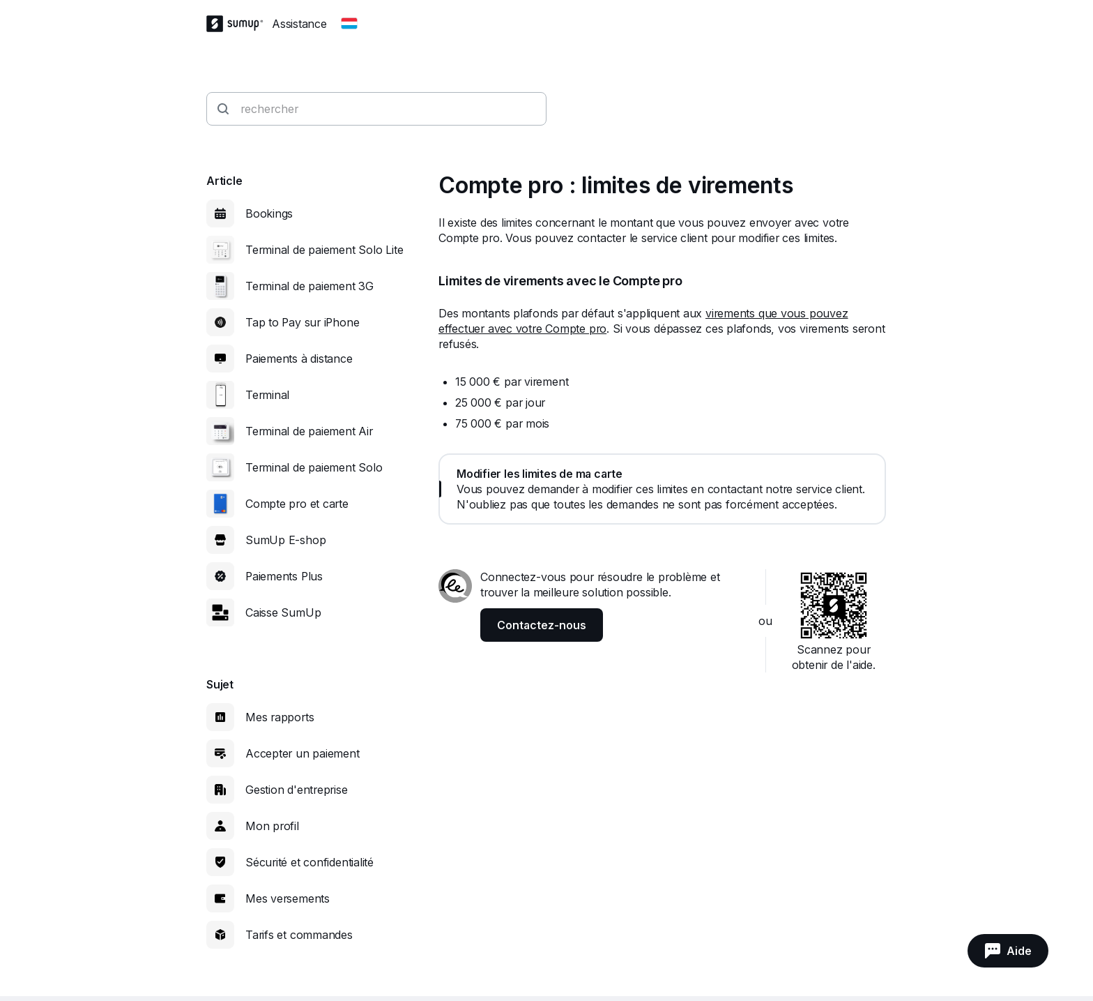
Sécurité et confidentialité (309, 862)
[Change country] (349, 23)
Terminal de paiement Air (309, 431)
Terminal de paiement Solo (314, 467)
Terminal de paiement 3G (309, 286)
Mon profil (272, 826)
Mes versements (287, 898)
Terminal (267, 395)
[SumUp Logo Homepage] (239, 23)
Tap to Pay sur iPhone (302, 322)
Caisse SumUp (283, 612)
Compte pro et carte (297, 504)
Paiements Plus (284, 576)
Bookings (269, 213)
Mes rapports (279, 717)
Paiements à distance (299, 359)
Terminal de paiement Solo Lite (324, 250)
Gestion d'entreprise (296, 790)
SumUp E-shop (285, 540)
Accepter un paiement (302, 753)
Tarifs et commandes (299, 935)
